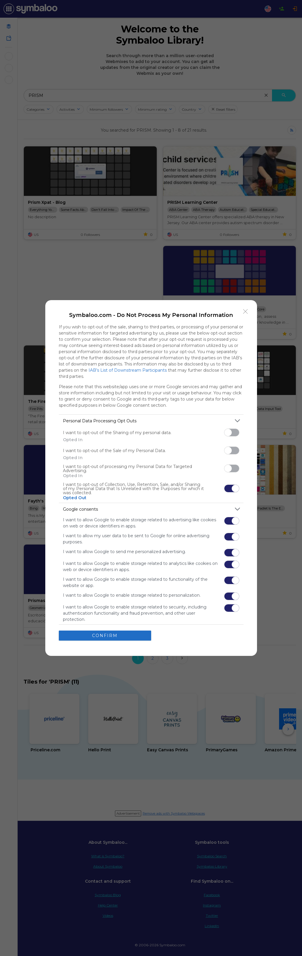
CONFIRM (105, 635)
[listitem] (151, 421)
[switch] (231, 432)
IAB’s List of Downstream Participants (128, 370)
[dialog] (151, 478)
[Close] (245, 311)
